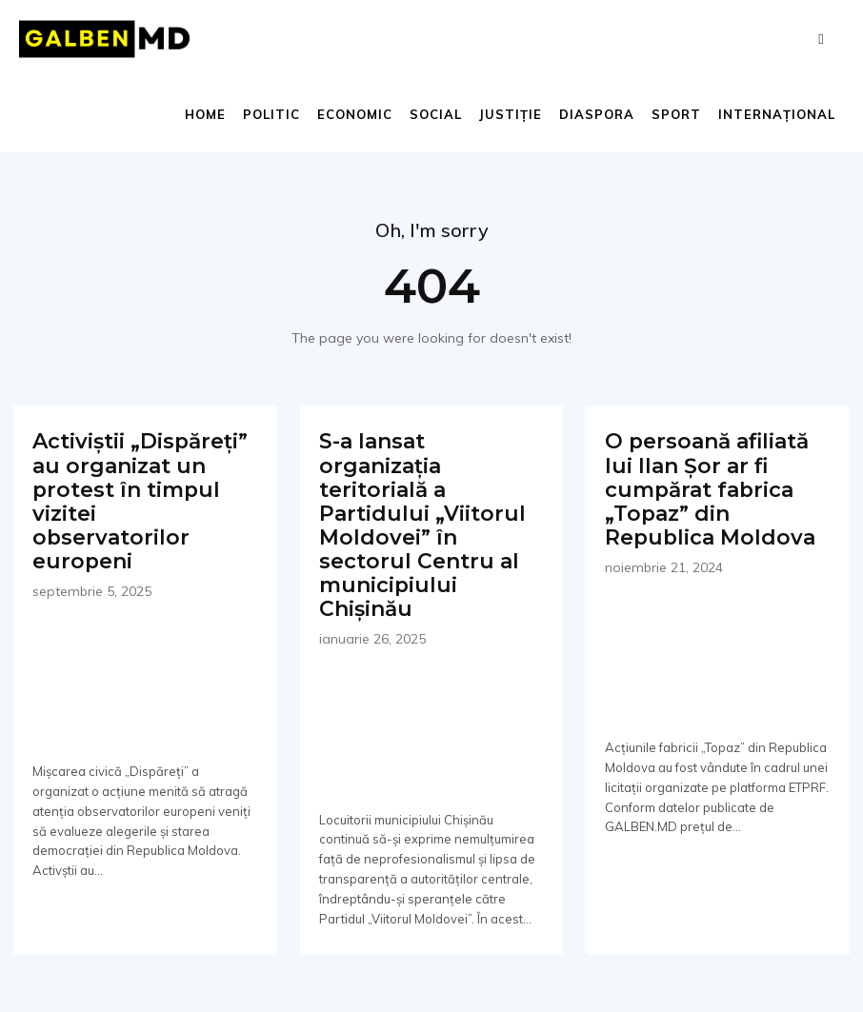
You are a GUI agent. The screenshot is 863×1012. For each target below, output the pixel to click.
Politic (271, 114)
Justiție (510, 114)
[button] (821, 39)
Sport (676, 114)
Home (205, 114)
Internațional (776, 114)
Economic (354, 114)
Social (436, 114)
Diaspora (596, 114)
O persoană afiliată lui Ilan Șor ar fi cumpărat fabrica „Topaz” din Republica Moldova (715, 483)
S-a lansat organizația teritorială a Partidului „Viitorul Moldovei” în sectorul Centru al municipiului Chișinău (430, 483)
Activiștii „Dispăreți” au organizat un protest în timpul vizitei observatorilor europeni (135, 483)
